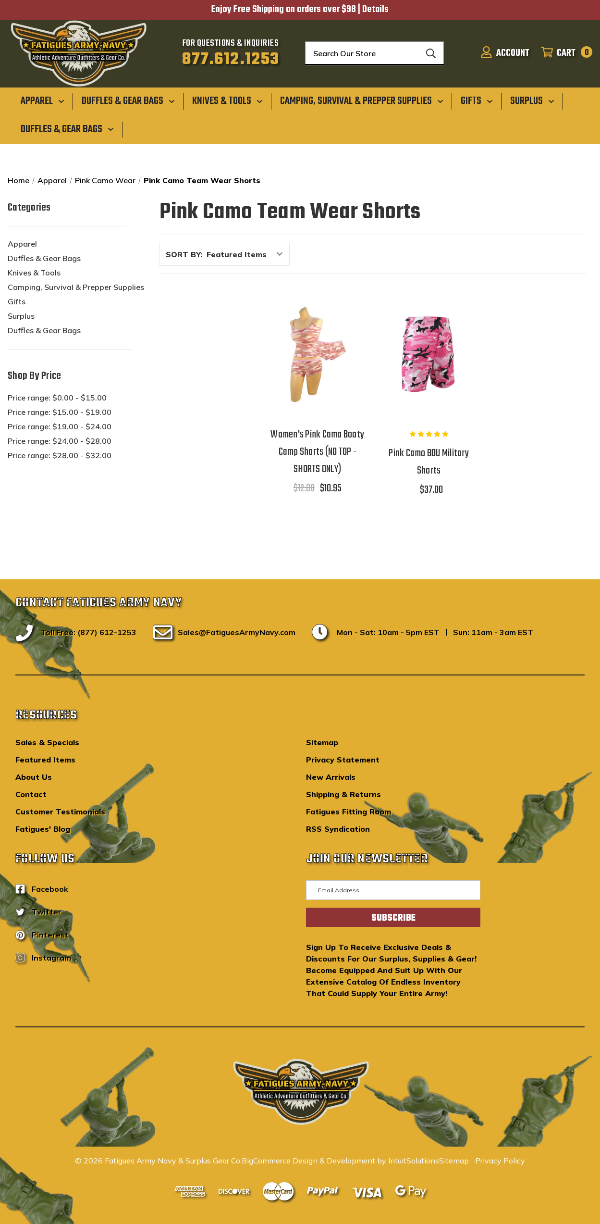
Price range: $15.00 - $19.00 (59, 412)
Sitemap (322, 742)
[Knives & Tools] (227, 100)
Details (375, 9)
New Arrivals (330, 777)
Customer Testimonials (60, 811)
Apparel (22, 244)
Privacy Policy (500, 1160)
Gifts (16, 301)
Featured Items (45, 759)
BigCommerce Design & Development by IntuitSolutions (340, 1160)
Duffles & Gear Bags (44, 258)
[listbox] (247, 254)
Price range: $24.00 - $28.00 (59, 441)
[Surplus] (532, 100)
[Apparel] (42, 100)
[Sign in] (505, 53)
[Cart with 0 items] (563, 53)
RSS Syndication (338, 829)
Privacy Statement (343, 759)
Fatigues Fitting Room (348, 811)
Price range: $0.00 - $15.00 (57, 397)
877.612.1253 (231, 59)
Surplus (21, 316)
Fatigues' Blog (42, 829)
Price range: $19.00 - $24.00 (59, 426)
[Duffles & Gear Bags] (128, 100)
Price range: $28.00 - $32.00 (59, 455)
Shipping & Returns (343, 794)
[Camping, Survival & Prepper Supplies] (361, 100)
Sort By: (184, 254)
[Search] (430, 53)
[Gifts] (477, 100)
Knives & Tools (34, 272)
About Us (33, 777)
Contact (31, 794)
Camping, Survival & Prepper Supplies (76, 287)
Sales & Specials (47, 742)
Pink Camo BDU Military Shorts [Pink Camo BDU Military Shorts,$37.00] (429, 462)
